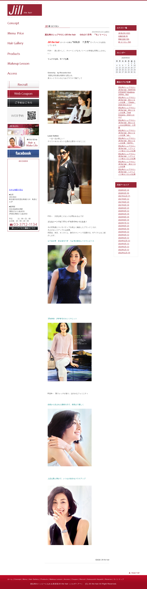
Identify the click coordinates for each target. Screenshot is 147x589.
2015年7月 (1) (123, 223)
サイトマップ (119, 579)
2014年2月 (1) (123, 247)
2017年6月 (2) (123, 202)
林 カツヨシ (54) (124, 42)
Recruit (82, 579)
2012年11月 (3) (124, 253)
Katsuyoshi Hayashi (95, 579)
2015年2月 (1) (123, 238)
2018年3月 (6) (123, 193)
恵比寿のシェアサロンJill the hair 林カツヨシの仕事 (127, 164)
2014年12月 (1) (124, 241)
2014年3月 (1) (123, 244)
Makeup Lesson (56, 579)
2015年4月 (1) (123, 232)
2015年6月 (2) (123, 226)
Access (67, 579)
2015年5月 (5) (123, 229)
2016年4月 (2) (123, 208)
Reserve (108, 579)
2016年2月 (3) (123, 214)
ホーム (10, 579)
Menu (25, 579)
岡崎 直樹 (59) (123, 39)
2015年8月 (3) (123, 220)
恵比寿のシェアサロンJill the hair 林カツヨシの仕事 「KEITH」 (127, 140)
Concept (17, 579)
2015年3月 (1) (123, 235)
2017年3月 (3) (123, 205)
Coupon (75, 579)
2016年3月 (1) (123, 211)
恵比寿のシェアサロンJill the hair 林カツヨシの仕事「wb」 (127, 132)
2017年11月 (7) (124, 196)
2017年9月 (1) (123, 199)
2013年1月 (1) (123, 250)
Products (44, 579)
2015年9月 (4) (123, 217)
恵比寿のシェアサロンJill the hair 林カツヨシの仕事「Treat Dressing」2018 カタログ (127, 112)
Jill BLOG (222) (124, 33)
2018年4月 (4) (123, 190)
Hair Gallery (34, 579)
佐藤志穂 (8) (123, 36)
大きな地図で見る (16, 190)
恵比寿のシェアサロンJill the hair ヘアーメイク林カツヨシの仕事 (127, 148)
